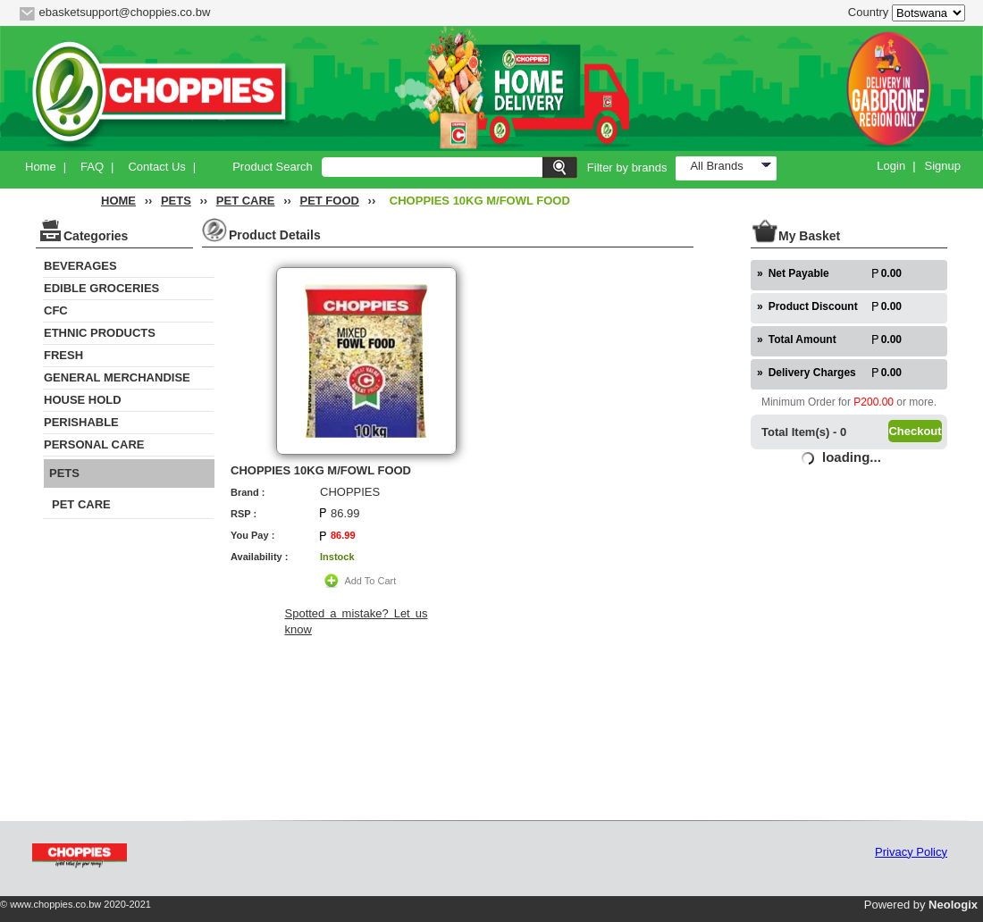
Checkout (914, 431)
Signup (943, 165)
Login (891, 165)
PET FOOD (328, 200)
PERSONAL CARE (94, 444)
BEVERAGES (80, 265)
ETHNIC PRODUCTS (99, 332)
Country (868, 12)
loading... (851, 457)
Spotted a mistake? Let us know (356, 621)
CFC (56, 310)
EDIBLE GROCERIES (101, 288)
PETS (176, 200)
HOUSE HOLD (83, 400)
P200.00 (873, 402)
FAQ (92, 166)
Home (40, 166)
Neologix (953, 904)
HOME (118, 200)
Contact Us (156, 166)
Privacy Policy (911, 852)
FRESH (63, 355)
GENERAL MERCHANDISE (117, 377)
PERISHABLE (81, 422)
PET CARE (245, 200)
